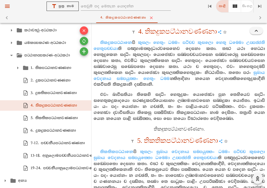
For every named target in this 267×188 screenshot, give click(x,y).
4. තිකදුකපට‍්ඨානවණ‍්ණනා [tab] (134, 18)
